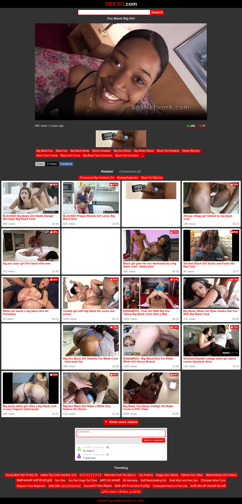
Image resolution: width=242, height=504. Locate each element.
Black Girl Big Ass (151, 177)
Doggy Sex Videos (167, 475)
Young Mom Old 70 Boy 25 (22, 475)
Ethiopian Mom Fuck (213, 480)
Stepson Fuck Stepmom (30, 485)
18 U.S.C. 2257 (135, 500)
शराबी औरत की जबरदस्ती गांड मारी (207, 485)
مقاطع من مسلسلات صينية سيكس (121, 491)
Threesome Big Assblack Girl (96, 177)
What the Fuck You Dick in (120, 475)
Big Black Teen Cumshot (97, 155)
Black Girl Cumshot (126, 155)
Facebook (66, 163)
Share (40, 163)
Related (107, 171)
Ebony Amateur (101, 150)
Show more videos (121, 422)
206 (191, 125)
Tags (110, 500)
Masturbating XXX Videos (221, 475)
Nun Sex (60, 480)
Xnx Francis (146, 475)
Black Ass (61, 150)
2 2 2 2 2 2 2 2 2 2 (90, 475)
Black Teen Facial (46, 155)
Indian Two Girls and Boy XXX (59, 475)
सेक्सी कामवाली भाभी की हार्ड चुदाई (34, 480)
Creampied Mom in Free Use (170, 485)
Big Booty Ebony (144, 150)
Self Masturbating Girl (153, 480)
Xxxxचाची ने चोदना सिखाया (98, 485)
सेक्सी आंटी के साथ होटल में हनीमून (132, 485)
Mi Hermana (130, 480)
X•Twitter (52, 163)
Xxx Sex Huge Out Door (82, 480)
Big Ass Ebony (122, 150)
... (142, 155)
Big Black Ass (44, 150)
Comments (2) (130, 171)
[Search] (114, 12)
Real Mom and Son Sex (183, 480)
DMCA (120, 500)
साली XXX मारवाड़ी (110, 480)
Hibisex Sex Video (192, 475)
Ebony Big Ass (191, 150)
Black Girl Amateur (168, 150)
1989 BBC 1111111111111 (64, 485)
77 (202, 125)
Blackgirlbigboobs (127, 177)
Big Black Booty (79, 150)
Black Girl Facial (70, 155)
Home (101, 500)
